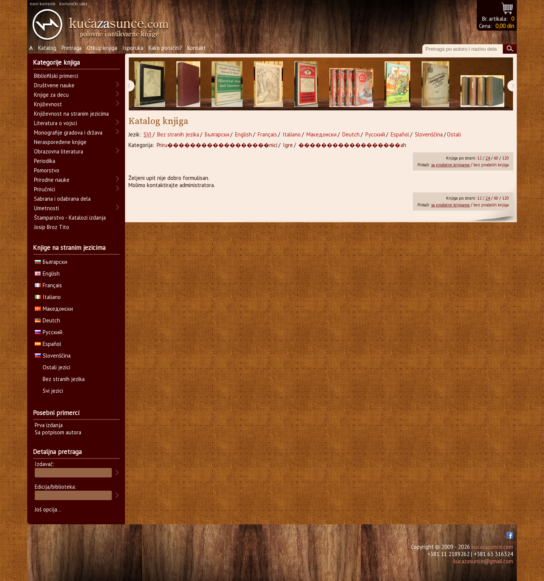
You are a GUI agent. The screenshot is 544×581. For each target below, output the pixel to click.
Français (267, 134)
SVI (147, 134)
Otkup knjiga (102, 47)
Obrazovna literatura (58, 151)
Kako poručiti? (165, 47)
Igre (288, 145)
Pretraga (72, 47)
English (243, 134)
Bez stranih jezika (178, 134)
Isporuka (132, 47)
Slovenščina (429, 134)
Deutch (351, 134)
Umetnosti (46, 208)
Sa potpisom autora (58, 432)
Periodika (44, 160)
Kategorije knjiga (56, 62)
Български (217, 134)
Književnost (48, 104)
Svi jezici (53, 390)
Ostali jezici (56, 367)
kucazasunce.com (492, 546)
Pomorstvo (46, 170)
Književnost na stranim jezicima (71, 113)
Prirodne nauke (52, 179)
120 (505, 158)
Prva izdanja (49, 425)
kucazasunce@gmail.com (483, 561)
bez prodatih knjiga (491, 164)
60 (496, 158)
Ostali (454, 134)
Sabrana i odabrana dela (62, 198)
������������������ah (352, 145)
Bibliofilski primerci (56, 75)
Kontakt (196, 47)
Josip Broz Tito (51, 227)
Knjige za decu (51, 94)
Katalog (47, 47)
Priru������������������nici (217, 145)
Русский (375, 134)
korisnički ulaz (73, 3)
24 (487, 158)
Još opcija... (48, 509)
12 (479, 158)
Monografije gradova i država (68, 132)
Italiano (292, 134)
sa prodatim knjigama (450, 164)
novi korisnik (43, 3)
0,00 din (504, 25)
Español (400, 134)
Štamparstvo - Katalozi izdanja (70, 217)
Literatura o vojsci (55, 123)
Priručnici (44, 189)
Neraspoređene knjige (60, 142)
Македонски (321, 134)
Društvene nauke (54, 85)
